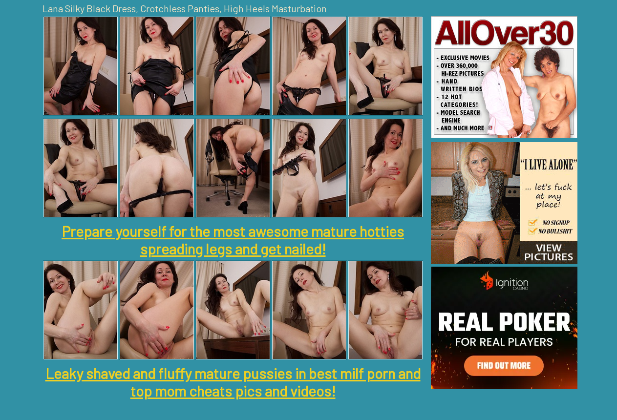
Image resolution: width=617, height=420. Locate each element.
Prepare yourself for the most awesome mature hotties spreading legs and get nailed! (233, 239)
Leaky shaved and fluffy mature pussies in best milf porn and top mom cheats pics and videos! (233, 381)
